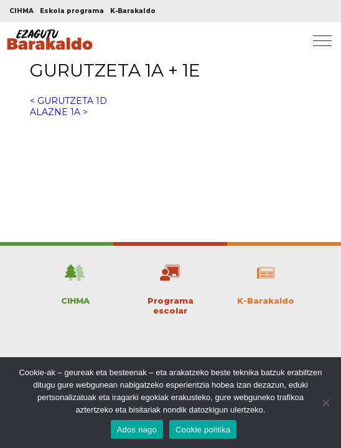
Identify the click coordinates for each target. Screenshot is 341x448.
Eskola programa (72, 11)
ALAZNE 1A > (59, 112)
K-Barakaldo (133, 11)
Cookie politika (202, 429)
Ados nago (137, 429)
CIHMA (21, 11)
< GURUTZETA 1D (68, 100)
